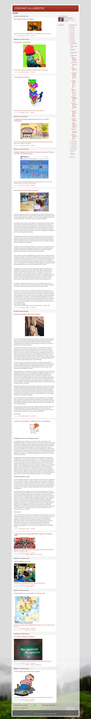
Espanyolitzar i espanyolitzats (22, 42)
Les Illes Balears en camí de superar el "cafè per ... (74, 125)
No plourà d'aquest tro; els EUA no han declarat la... (73, 84)
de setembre (74, 52)
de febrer (73, 150)
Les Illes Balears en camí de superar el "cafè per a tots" (29, 593)
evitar (26, 700)
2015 (71, 32)
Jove (37, 554)
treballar (28, 586)
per (30, 629)
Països (40, 554)
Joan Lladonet (69, 17)
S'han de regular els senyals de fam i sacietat (27, 671)
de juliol (73, 141)
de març (73, 148)
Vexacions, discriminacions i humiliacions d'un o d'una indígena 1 (32, 421)
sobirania (34, 629)
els (25, 586)
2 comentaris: (33, 416)
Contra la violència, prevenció (22, 561)
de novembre (74, 46)
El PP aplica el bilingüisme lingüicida (24, 636)
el (35, 554)
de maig (73, 145)
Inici (35, 705)
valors (31, 586)
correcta (30, 554)
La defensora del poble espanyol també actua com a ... (74, 75)
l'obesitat (29, 700)
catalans (26, 554)
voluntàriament (38, 664)
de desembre (74, 43)
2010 (71, 41)
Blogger (54, 713)
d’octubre (73, 49)
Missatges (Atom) (24, 708)
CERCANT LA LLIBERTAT (30, 8)
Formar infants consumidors (22, 77)
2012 (71, 38)
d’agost (73, 55)
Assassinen (27, 664)
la (30, 664)
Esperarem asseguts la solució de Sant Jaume (27, 314)
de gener (73, 153)
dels (34, 554)
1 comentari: (33, 35)
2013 (71, 36)
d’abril (72, 146)
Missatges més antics (48, 705)
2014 (71, 34)
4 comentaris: (33, 307)
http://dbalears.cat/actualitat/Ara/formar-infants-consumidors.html (29, 110)
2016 (71, 30)
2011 (71, 39)
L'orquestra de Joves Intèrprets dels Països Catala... (73, 113)
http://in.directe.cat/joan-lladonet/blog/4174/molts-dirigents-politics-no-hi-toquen (32, 33)
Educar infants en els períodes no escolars (26, 190)
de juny (73, 143)
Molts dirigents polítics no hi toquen (24, 19)
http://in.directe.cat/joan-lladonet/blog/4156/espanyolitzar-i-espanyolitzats (31, 70)
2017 (71, 28)
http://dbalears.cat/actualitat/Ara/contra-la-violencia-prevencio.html (29, 583)
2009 (71, 157)
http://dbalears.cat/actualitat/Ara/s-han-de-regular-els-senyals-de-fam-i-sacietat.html (33, 697)
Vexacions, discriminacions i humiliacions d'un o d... (74, 106)
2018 (71, 26)
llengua (33, 664)
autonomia (27, 629)
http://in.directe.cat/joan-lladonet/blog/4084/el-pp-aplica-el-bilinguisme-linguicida (32, 661)
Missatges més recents (21, 705)
